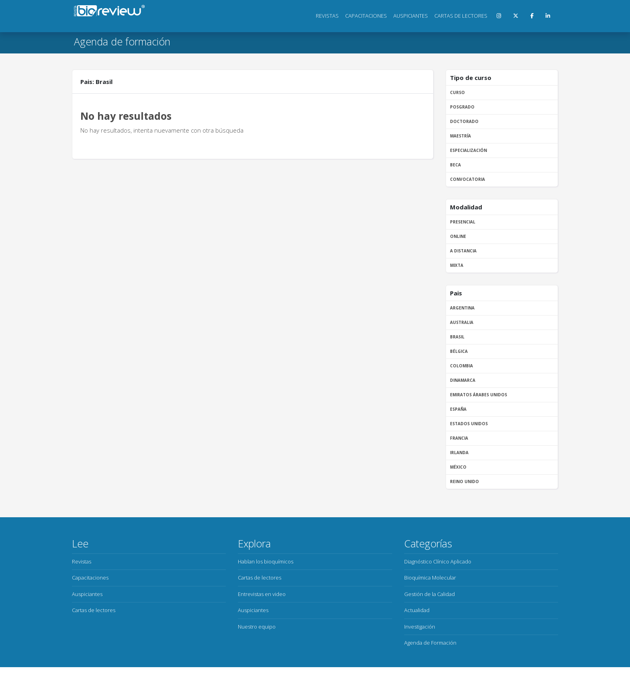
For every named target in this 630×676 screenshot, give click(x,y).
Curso (457, 92)
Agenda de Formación (430, 642)
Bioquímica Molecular (430, 577)
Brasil (457, 337)
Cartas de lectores (460, 15)
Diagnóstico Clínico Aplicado (437, 561)
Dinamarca (462, 380)
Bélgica (459, 351)
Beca (455, 165)
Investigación (419, 626)
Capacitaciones (366, 15)
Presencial (462, 222)
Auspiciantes (410, 15)
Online (458, 236)
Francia (459, 438)
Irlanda (459, 452)
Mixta (456, 265)
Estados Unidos (469, 423)
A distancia (463, 251)
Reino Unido (464, 481)
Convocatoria (467, 179)
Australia (461, 322)
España (458, 409)
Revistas (327, 15)
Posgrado (462, 107)
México (458, 467)
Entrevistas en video (262, 594)
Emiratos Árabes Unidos (478, 394)
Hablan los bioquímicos (265, 561)
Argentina (462, 308)
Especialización (468, 150)
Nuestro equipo (257, 626)
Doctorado (464, 121)
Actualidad (417, 610)
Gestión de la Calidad (429, 594)
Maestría (460, 136)
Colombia (461, 366)
